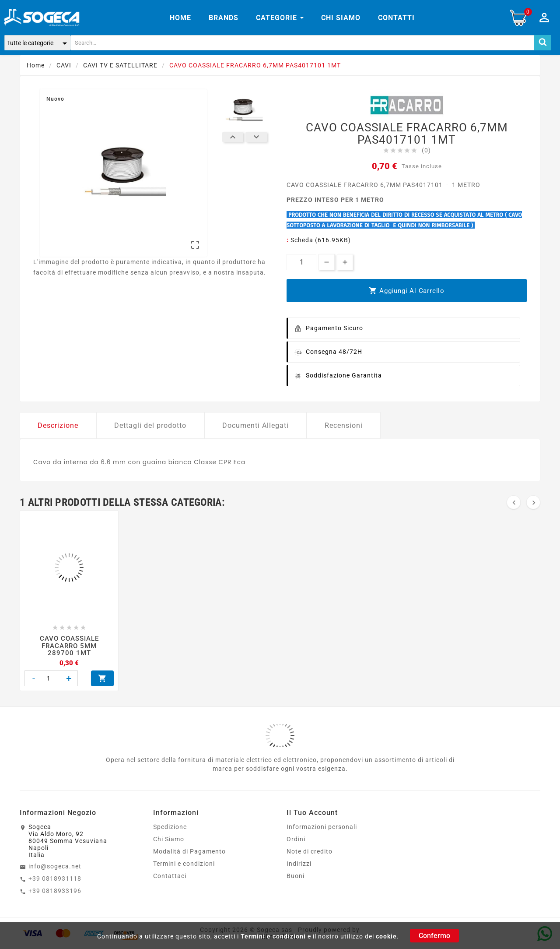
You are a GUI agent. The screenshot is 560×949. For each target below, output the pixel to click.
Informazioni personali (322, 826)
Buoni (295, 875)
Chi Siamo (168, 839)
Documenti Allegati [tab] (255, 425)
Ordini (296, 839)
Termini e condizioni (273, 936)
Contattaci (169, 875)
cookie (386, 936)
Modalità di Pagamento (189, 851)
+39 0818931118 (54, 878)
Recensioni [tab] (344, 425)
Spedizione (170, 826)
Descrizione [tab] (58, 425)
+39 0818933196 (54, 890)
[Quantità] (301, 262)
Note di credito (309, 851)
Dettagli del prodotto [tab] (150, 425)
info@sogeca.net (54, 866)
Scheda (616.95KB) (320, 239)
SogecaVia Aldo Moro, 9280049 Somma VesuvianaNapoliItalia (67, 840)
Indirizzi (299, 863)
